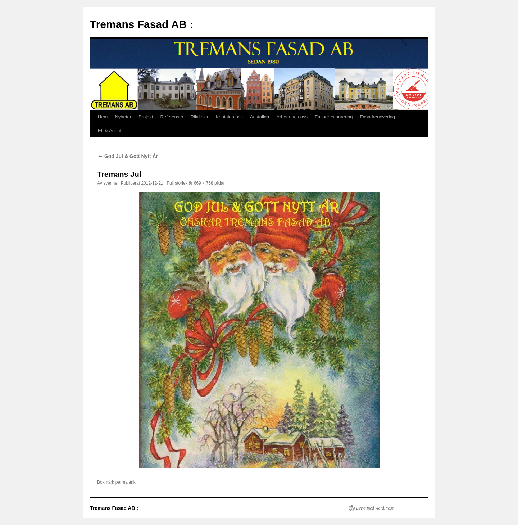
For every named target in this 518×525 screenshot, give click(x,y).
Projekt (145, 116)
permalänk (125, 482)
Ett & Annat (109, 130)
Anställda (259, 116)
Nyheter (123, 116)
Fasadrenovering (377, 116)
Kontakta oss (229, 116)
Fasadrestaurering (334, 116)
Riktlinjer (200, 116)
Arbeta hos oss (292, 116)
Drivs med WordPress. (375, 508)
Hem (103, 116)
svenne (110, 183)
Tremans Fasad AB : (141, 24)
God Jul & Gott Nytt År (127, 156)
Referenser (171, 116)
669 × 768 (203, 183)
